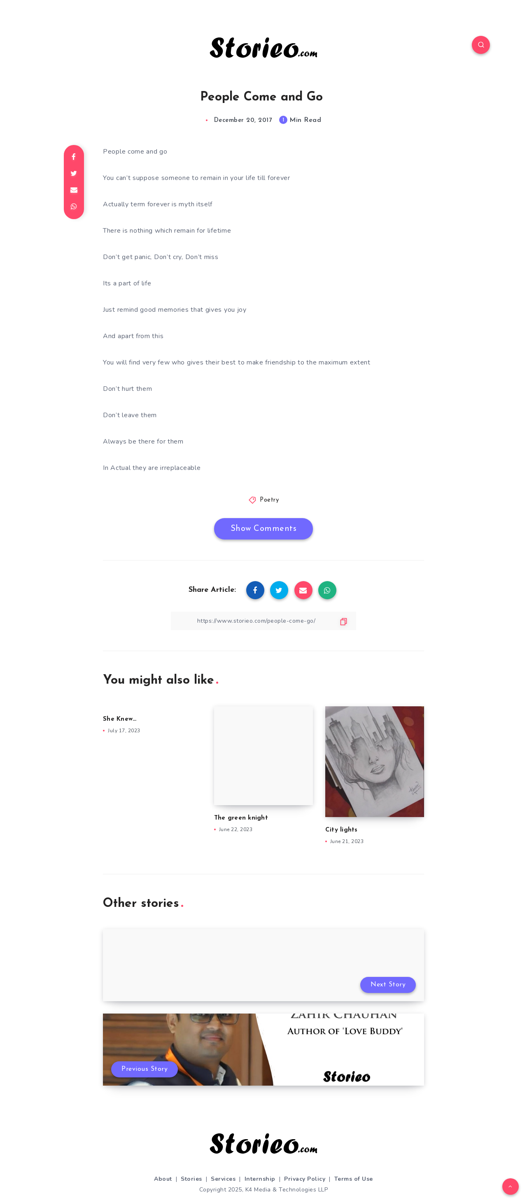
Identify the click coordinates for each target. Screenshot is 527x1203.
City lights (341, 830)
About (163, 1179)
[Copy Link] (263, 621)
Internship (260, 1179)
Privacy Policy (304, 1179)
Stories (191, 1179)
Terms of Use (353, 1179)
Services (223, 1179)
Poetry (269, 500)
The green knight (242, 818)
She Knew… (119, 719)
